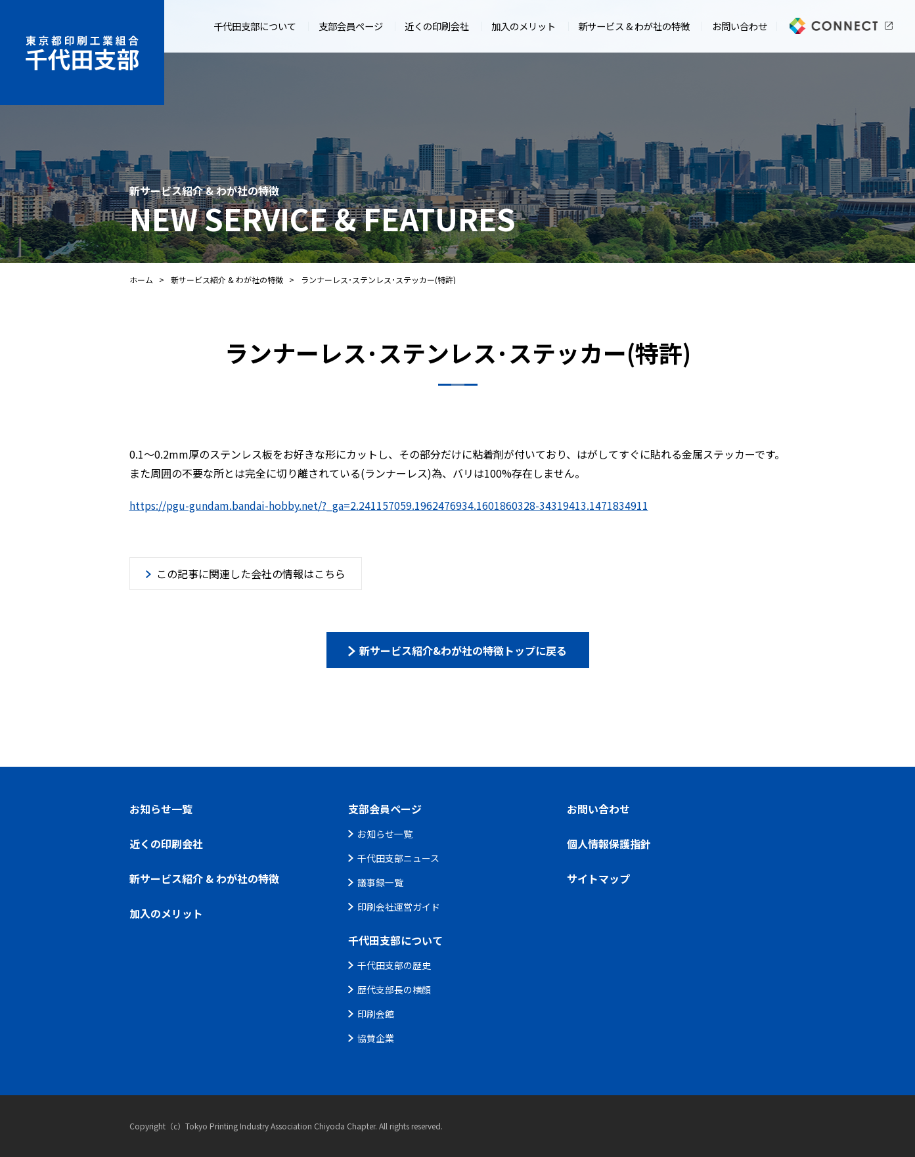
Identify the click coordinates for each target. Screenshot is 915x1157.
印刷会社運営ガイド (398, 906)
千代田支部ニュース (398, 858)
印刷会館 (375, 1013)
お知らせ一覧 (385, 833)
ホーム (141, 279)
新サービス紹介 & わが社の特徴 (227, 279)
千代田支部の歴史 (394, 965)
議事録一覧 (380, 882)
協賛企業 (375, 1038)
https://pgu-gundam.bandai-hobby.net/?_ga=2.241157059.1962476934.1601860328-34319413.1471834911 (388, 505)
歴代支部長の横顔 (394, 989)
